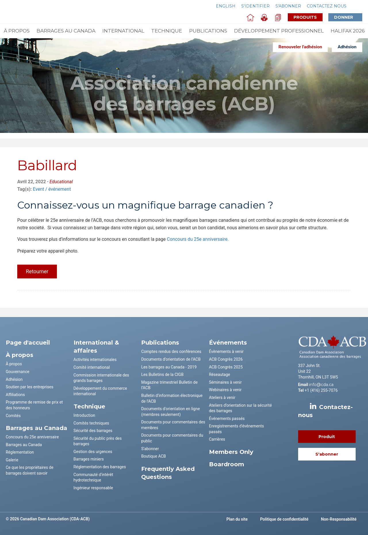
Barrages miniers (89, 459)
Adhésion (347, 46)
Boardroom (226, 464)
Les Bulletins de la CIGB (162, 374)
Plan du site (237, 519)
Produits (305, 17)
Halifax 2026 (348, 31)
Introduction (84, 415)
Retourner (37, 271)
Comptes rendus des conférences (171, 351)
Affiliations (15, 394)
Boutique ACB (153, 456)
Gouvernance (17, 371)
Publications (208, 31)
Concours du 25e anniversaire (32, 437)
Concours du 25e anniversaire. (198, 239)
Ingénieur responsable (93, 488)
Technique (166, 31)
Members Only (231, 451)
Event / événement (52, 189)
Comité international (92, 367)
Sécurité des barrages (93, 430)
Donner (348, 17)
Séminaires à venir (225, 382)
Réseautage (219, 374)
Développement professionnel (279, 31)
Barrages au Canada (66, 31)
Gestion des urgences (93, 451)
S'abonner (288, 6)
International (123, 31)
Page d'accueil (28, 342)
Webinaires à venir (225, 389)
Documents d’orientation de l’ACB (170, 359)
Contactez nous (326, 6)
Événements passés (227, 418)
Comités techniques (91, 423)
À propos (17, 31)
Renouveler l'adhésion (300, 46)
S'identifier (255, 6)
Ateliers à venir (222, 397)
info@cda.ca (321, 384)
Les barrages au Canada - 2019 (169, 367)
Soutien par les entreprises (29, 387)
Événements (228, 342)
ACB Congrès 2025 (226, 367)
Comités (13, 415)
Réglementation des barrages (100, 467)
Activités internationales (95, 359)
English (225, 6)
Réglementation (20, 452)
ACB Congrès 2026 (226, 359)
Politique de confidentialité (284, 519)
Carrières (217, 439)
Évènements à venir (226, 351)
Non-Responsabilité (338, 519)
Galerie (12, 460)
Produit (327, 436)
